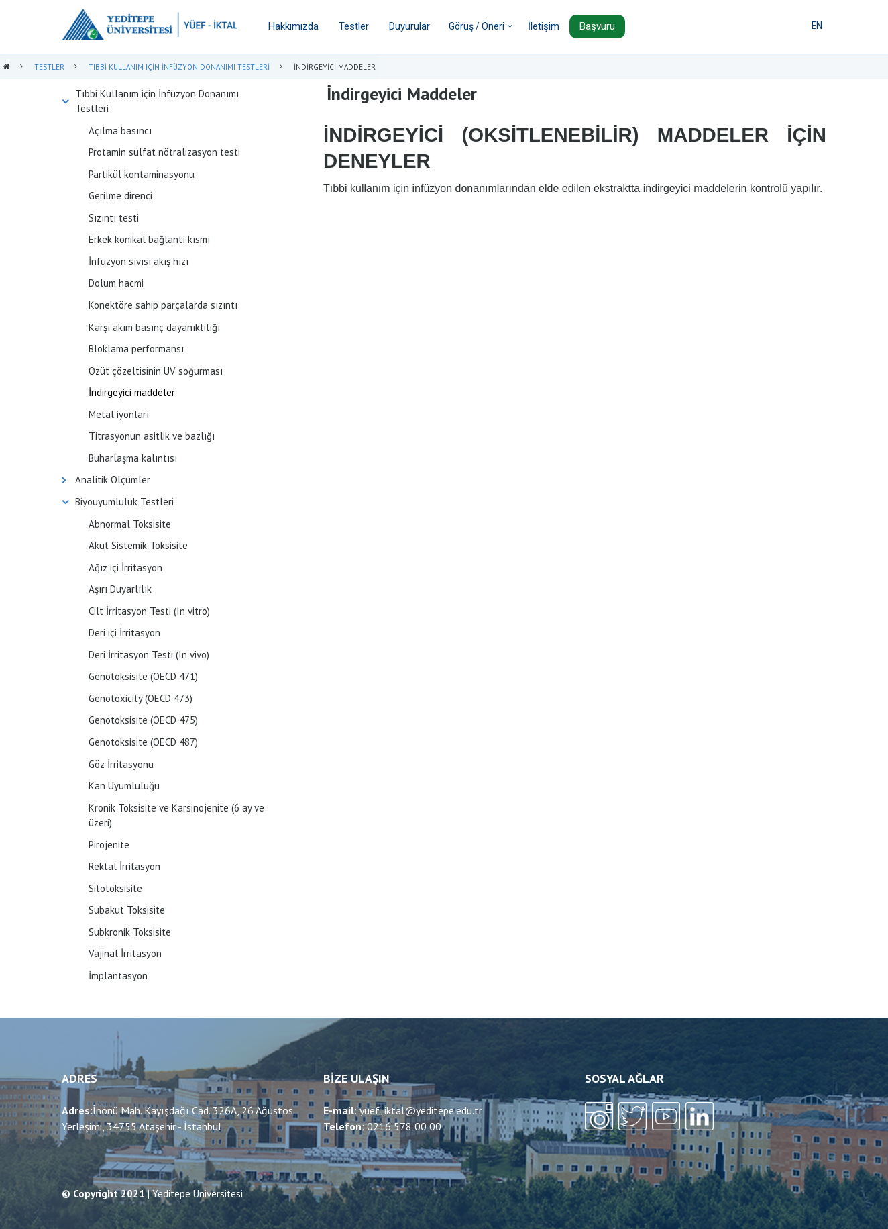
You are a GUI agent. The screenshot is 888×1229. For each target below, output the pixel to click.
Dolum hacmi (116, 283)
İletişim (543, 26)
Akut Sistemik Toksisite (138, 545)
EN (817, 25)
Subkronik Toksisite (130, 932)
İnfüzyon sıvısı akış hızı (138, 261)
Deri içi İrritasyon (124, 632)
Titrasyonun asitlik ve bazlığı (152, 436)
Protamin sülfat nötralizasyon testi (164, 152)
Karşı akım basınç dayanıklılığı (154, 327)
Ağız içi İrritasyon (125, 567)
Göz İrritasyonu (121, 764)
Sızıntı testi (114, 217)
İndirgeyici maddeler (132, 392)
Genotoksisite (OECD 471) (143, 676)
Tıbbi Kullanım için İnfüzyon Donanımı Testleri (157, 101)
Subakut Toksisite (127, 909)
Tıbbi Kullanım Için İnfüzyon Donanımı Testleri (179, 67)
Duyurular (409, 26)
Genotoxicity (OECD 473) (140, 698)
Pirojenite (109, 844)
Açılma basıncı (120, 130)
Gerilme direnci (120, 195)
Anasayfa (6, 67)
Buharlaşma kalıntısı (133, 458)
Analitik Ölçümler (112, 479)
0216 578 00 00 (404, 1126)
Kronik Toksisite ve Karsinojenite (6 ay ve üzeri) (176, 815)
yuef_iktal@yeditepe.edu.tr (420, 1110)
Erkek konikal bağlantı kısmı (149, 239)
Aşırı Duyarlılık (120, 589)
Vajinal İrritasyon (125, 953)
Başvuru (597, 26)
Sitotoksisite (115, 888)
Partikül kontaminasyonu (142, 174)
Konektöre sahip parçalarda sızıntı (163, 305)
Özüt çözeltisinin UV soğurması (156, 370)
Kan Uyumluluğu (124, 785)
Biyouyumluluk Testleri (124, 501)
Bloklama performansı (136, 348)
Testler (354, 26)
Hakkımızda (293, 26)
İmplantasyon (118, 975)
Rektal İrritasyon (124, 866)
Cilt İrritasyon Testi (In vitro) (149, 611)
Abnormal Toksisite (130, 524)
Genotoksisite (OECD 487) (143, 742)
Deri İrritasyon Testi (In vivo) (149, 654)
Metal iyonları (119, 414)
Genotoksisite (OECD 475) (143, 720)
